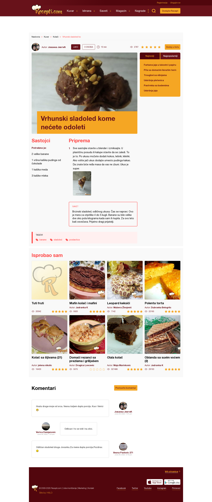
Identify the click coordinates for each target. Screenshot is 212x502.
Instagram (161, 488)
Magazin (121, 10)
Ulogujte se (175, 3)
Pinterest (176, 488)
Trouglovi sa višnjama (155, 75)
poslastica (74, 239)
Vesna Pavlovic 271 (123, 452)
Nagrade (140, 10)
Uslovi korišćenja (70, 488)
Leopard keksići (125, 287)
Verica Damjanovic (46, 432)
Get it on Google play (172, 482)
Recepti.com (47, 9)
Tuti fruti (49, 287)
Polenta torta (162, 287)
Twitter (135, 488)
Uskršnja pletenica (154, 80)
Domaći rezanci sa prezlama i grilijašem (87, 343)
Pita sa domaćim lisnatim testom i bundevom (160, 70)
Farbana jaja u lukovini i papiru (160, 64)
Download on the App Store (155, 482)
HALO (49, 492)
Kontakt (91, 488)
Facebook (121, 488)
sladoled (58, 239)
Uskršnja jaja (151, 90)
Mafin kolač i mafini (87, 287)
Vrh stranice (171, 471)
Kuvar (70, 10)
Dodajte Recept (170, 10)
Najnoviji (149, 56)
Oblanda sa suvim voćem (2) (162, 343)
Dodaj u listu (172, 47)
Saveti (103, 10)
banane (43, 239)
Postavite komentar (125, 388)
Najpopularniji (170, 56)
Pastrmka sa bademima (156, 85)
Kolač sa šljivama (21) (49, 343)
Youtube (147, 488)
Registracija (162, 3)
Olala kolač (125, 343)
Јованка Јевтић (57, 47)
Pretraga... (153, 11)
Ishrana (86, 10)
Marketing (82, 488)
